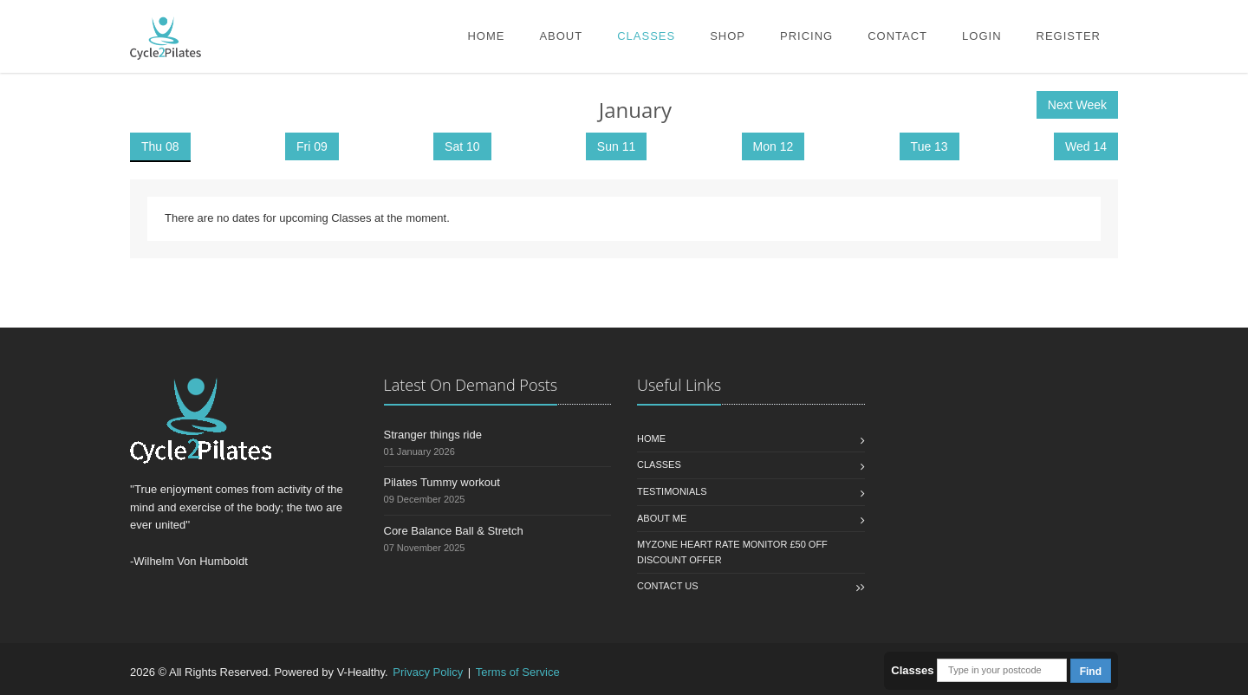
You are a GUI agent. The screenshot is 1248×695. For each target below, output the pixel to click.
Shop (727, 35)
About (560, 35)
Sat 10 (462, 146)
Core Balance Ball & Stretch (453, 530)
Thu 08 (160, 146)
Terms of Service (518, 672)
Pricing (806, 35)
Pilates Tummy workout (442, 482)
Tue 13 (929, 146)
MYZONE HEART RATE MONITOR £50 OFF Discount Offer (732, 552)
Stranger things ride (433, 434)
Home (485, 35)
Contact (897, 35)
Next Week (1077, 105)
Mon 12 (773, 146)
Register (1069, 35)
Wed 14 (1086, 146)
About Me (661, 518)
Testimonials (672, 491)
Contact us (668, 586)
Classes (646, 35)
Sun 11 (616, 146)
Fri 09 (312, 146)
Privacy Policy (428, 672)
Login (981, 35)
